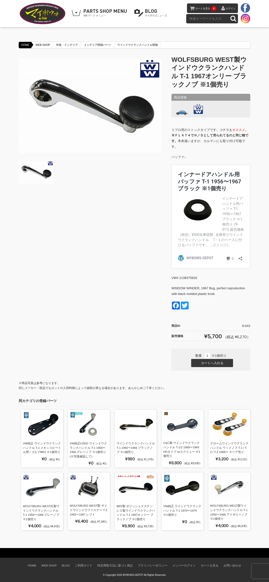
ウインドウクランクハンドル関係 (137, 44)
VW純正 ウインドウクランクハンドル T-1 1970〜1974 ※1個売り (182, 510)
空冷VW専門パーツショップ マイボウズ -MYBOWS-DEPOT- (43, 13)
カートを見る (205, 8)
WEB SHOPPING (100, 13)
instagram (245, 18)
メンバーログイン (184, 565)
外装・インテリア (67, 44)
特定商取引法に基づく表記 (115, 565)
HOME (25, 44)
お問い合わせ (232, 565)
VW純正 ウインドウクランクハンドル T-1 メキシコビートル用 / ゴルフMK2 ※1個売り (42, 447)
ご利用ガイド (83, 565)
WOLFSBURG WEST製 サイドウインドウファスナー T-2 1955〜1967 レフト (88, 510)
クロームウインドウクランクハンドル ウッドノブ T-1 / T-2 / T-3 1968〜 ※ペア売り (229, 447)
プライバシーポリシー (152, 565)
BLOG (151, 13)
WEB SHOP (42, 44)
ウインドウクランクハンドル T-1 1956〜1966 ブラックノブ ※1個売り (136, 447)
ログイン (230, 8)
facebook (245, 8)
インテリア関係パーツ (97, 44)
